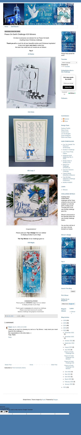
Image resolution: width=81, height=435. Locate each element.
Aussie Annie (65, 132)
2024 (64, 325)
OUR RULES (14, 26)
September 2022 (69, 343)
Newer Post (8, 364)
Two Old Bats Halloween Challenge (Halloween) (69, 179)
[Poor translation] (5, 411)
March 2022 (68, 379)
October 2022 (69, 340)
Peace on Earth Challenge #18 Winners (69, 367)
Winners (65, 189)
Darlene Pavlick (65, 128)
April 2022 (68, 376)
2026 (64, 320)
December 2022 (69, 332)
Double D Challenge (68, 149)
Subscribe (68, 87)
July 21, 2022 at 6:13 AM (19, 327)
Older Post (54, 364)
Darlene (66, 119)
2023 (64, 328)
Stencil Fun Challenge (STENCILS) (66, 166)
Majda (10, 327)
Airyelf (43, 399)
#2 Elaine (31, 54)
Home (6, 26)
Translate (65, 66)
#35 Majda (31, 242)
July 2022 (68, 349)
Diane (66, 121)
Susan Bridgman (66, 135)
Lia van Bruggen (66, 133)
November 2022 (69, 336)
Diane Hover (64, 130)
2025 (64, 323)
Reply (10, 337)
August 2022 (68, 347)
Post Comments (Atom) (19, 367)
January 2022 (69, 384)
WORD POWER (67, 182)
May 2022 (68, 374)
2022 (64, 330)
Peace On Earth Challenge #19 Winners (69, 357)
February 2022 (69, 381)
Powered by (68, 93)
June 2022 (68, 371)
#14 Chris (31, 112)
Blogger (55, 399)
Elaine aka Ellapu (66, 137)
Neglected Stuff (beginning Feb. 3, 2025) (68, 157)
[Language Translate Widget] (69, 62)
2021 (64, 387)
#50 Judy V (31, 170)
